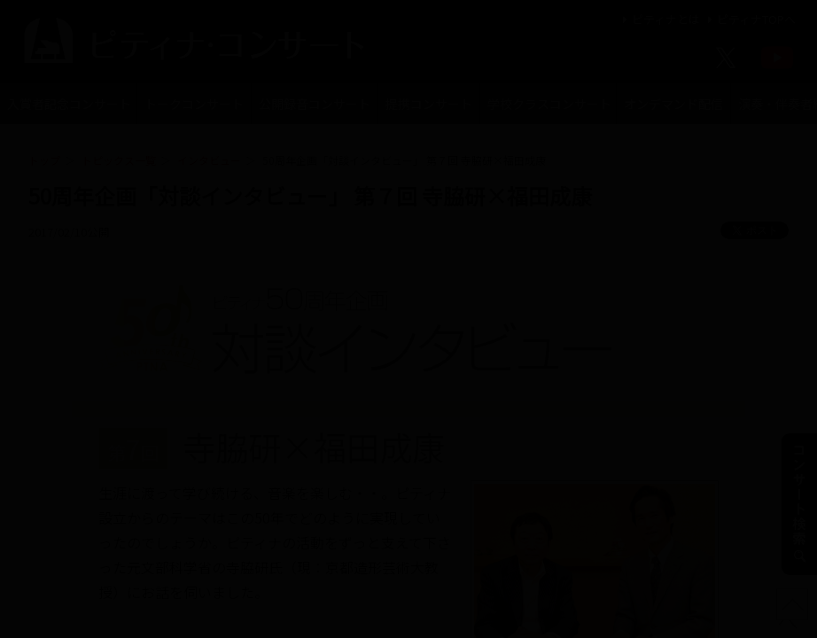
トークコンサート (194, 104)
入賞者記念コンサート (69, 104)
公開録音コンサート (314, 104)
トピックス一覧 (119, 159)
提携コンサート (428, 104)
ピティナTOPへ (749, 19)
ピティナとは (659, 19)
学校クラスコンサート (549, 104)
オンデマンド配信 (673, 104)
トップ (44, 159)
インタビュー (209, 159)
